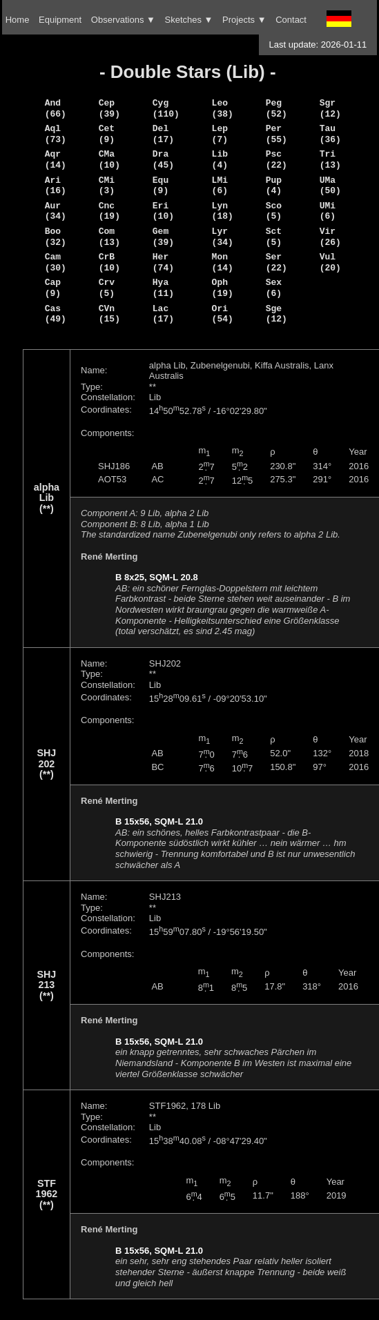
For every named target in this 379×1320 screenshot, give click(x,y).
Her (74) (163, 262)
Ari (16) (55, 185)
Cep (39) (109, 108)
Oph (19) (222, 287)
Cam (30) (55, 262)
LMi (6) (220, 185)
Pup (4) (274, 185)
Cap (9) (53, 287)
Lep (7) (220, 134)
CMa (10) (109, 159)
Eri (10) (163, 211)
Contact (291, 19)
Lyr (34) (222, 236)
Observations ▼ (123, 19)
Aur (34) (55, 211)
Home (18, 19)
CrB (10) (109, 262)
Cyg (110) (166, 108)
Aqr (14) (55, 159)
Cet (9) (107, 134)
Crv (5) (107, 287)
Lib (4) (220, 159)
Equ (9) (160, 185)
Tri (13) (330, 159)
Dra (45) (163, 159)
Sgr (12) (330, 108)
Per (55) (276, 134)
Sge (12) (276, 314)
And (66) (55, 108)
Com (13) (109, 236)
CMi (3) (107, 185)
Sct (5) (274, 236)
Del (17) (163, 134)
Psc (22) (276, 159)
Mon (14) (222, 262)
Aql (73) (55, 134)
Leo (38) (222, 108)
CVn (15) (109, 314)
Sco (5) (274, 211)
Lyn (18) (222, 211)
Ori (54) (222, 314)
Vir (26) (330, 236)
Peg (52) (276, 108)
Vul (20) (330, 262)
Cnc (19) (109, 211)
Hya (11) (163, 287)
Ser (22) (276, 262)
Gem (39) (163, 236)
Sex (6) (274, 287)
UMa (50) (330, 185)
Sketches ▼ (189, 19)
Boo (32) (55, 236)
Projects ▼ (244, 19)
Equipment (60, 19)
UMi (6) (328, 211)
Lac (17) (163, 314)
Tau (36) (330, 134)
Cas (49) (55, 314)
